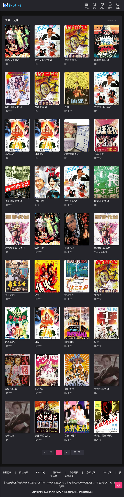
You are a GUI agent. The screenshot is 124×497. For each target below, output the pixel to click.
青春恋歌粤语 (101, 388)
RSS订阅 (40, 472)
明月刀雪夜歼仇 (103, 435)
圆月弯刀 (39, 388)
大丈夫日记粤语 (43, 60)
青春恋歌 (10, 435)
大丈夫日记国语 (103, 107)
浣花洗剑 (69, 295)
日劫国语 (10, 154)
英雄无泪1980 (42, 435)
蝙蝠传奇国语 (101, 60)
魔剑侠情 (69, 388)
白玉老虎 (10, 295)
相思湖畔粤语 (71, 154)
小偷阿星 (39, 201)
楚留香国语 (41, 107)
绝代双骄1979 (102, 247)
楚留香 (98, 295)
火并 (37, 295)
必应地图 (91, 472)
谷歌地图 (74, 472)
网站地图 (23, 472)
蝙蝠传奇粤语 (12, 60)
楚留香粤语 (70, 60)
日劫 (37, 342)
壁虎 (96, 342)
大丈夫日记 (70, 201)
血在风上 (69, 247)
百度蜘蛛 (57, 472)
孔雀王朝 (99, 154)
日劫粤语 (39, 154)
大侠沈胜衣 (11, 388)
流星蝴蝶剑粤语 (13, 201)
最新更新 (7, 472)
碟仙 (66, 107)
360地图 (107, 472)
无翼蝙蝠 (10, 342)
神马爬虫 (69, 476)
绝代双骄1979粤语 (15, 247)
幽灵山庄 (69, 342)
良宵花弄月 (70, 435)
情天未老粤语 (101, 201)
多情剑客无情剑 (13, 107)
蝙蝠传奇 (39, 247)
